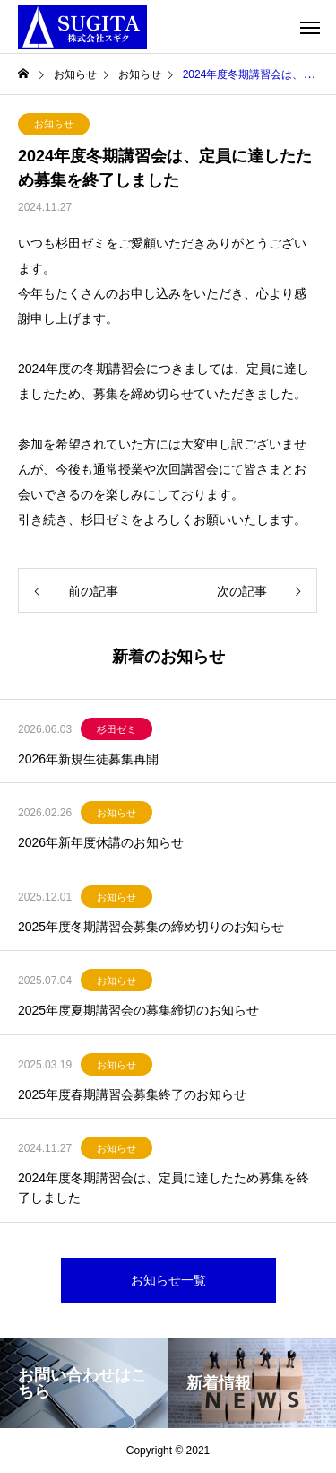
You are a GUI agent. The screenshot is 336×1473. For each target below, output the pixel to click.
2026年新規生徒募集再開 (88, 759)
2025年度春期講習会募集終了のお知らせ (132, 1094)
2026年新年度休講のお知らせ (101, 842)
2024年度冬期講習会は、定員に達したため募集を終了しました (163, 1188)
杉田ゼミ (116, 729)
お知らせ (53, 123)
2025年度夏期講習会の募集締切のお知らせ (138, 1010)
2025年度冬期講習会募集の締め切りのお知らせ (151, 927)
